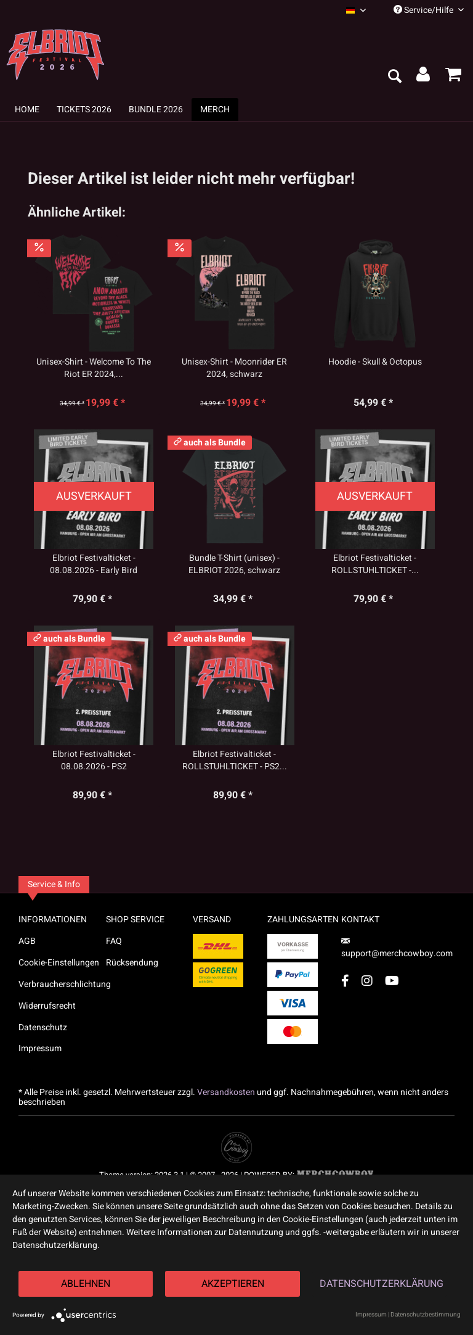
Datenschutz (42, 1027)
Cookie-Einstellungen (58, 962)
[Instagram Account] (367, 980)
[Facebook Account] (345, 980)
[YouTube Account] (392, 980)
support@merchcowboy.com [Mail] (397, 949)
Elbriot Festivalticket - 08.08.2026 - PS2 (93, 760)
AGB (27, 941)
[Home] (27, 109)
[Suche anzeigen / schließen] (394, 77)
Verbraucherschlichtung (62, 984)
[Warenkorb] (453, 77)
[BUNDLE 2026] (156, 109)
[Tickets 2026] (84, 109)
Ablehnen (85, 1283)
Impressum (40, 1048)
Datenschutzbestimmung (425, 1314)
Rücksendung (132, 962)
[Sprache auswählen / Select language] (356, 10)
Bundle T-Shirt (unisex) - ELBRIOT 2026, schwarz (234, 564)
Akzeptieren (232, 1283)
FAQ (114, 941)
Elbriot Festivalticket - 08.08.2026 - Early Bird (93, 564)
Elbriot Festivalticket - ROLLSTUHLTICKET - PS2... (234, 760)
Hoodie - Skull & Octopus (375, 362)
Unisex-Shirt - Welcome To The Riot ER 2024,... (93, 368)
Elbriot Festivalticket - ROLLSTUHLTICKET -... (375, 564)
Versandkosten (226, 1092)
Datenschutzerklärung (381, 1283)
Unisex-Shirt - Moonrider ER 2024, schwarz (234, 368)
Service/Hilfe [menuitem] (429, 10)
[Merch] (215, 109)
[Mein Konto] (423, 77)
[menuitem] (356, 10)
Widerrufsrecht (47, 1005)
